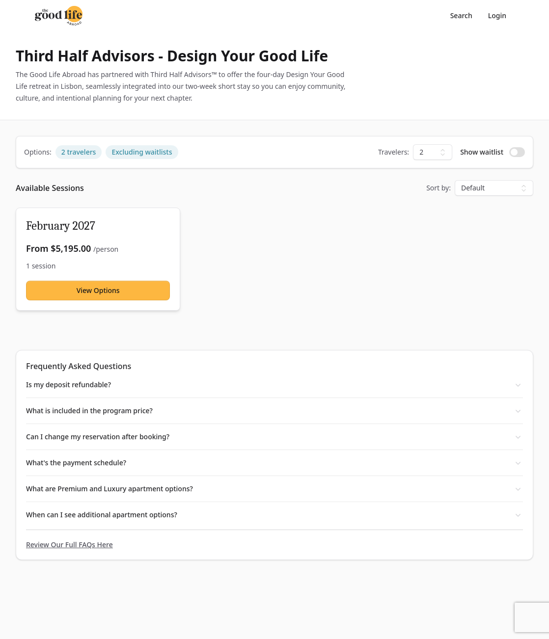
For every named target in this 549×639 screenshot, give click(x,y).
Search (461, 15)
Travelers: (393, 152)
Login (497, 15)
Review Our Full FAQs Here (69, 544)
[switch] (517, 152)
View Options (98, 290)
